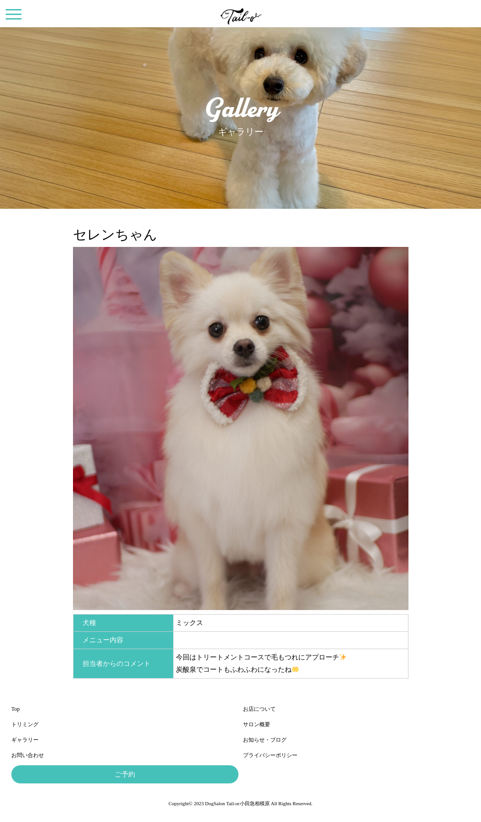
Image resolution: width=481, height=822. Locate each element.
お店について (259, 709)
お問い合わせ (27, 755)
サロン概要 (256, 724)
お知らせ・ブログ (265, 740)
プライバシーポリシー (270, 755)
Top (15, 709)
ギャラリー (25, 740)
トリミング (25, 724)
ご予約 (125, 774)
